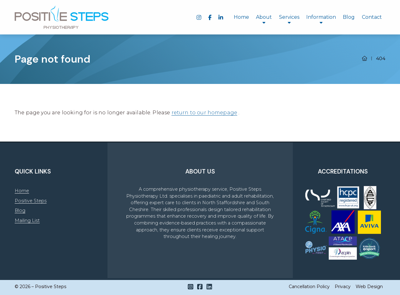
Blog (20, 210)
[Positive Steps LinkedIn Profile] (209, 287)
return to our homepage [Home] (205, 113)
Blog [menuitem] (349, 17)
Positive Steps (31, 201)
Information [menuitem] (321, 17)
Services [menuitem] (289, 17)
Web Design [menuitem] (369, 286)
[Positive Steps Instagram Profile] (190, 287)
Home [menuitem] (241, 17)
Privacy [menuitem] (343, 286)
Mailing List (27, 220)
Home (22, 191)
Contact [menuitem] (372, 17)
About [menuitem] (264, 17)
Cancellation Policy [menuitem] (309, 286)
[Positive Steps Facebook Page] (200, 287)
